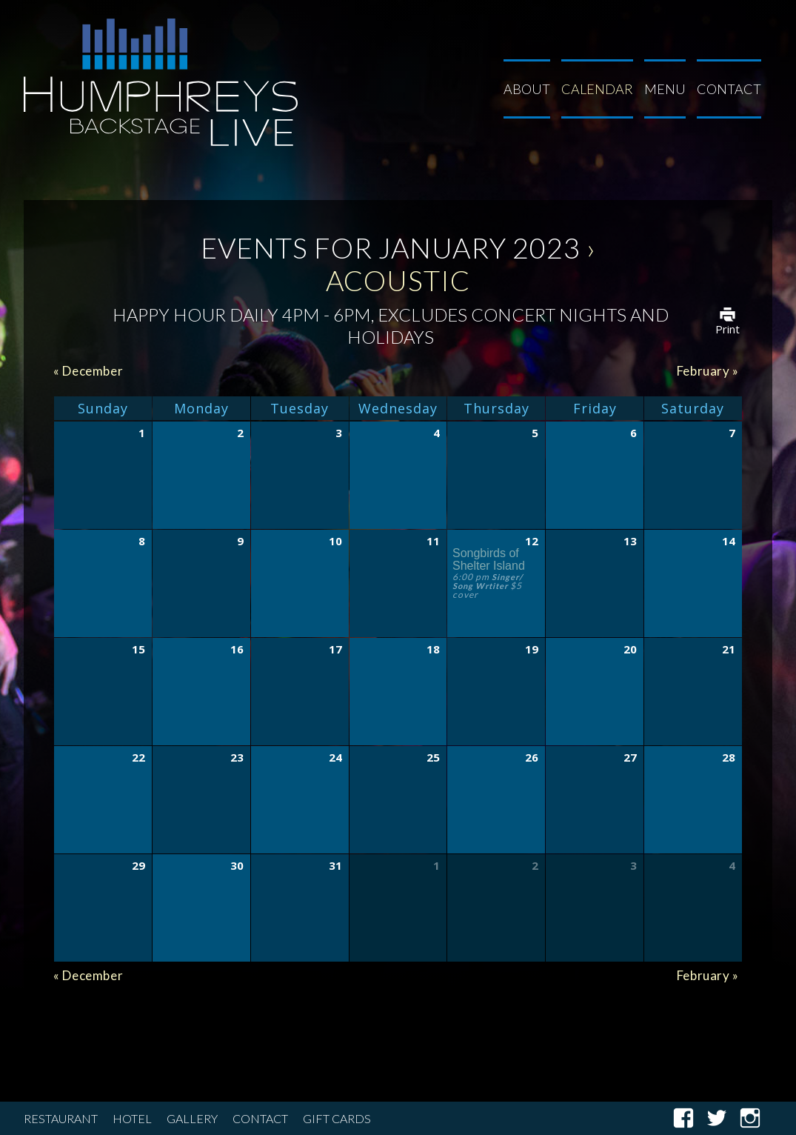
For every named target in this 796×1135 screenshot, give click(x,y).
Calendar (597, 89)
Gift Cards (337, 1118)
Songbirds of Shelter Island (488, 559)
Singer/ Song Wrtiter (487, 581)
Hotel (132, 1118)
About (527, 89)
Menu (665, 89)
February (708, 371)
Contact (729, 89)
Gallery (192, 1118)
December (88, 371)
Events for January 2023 (391, 247)
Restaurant (61, 1118)
